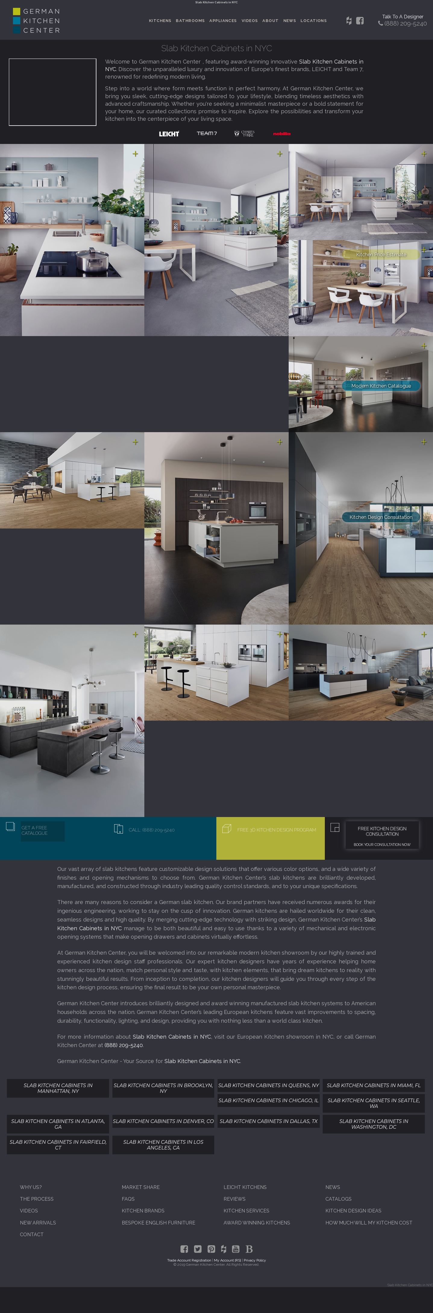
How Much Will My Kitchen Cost (369, 1223)
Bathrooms (190, 20)
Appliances (223, 20)
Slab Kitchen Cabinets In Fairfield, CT (58, 1145)
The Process (37, 1199)
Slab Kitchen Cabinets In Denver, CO (163, 1121)
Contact (32, 1234)
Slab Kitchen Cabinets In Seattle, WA (374, 1103)
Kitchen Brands (143, 1211)
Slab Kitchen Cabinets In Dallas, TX (269, 1121)
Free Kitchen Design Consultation (382, 831)
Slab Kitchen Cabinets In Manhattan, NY (58, 1088)
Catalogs (338, 1199)
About (270, 20)
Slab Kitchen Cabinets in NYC (172, 1037)
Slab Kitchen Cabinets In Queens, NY (268, 1085)
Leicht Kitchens (245, 1187)
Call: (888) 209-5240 (152, 830)
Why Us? (31, 1187)
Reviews (235, 1199)
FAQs (128, 1199)
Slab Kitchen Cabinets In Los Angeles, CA (163, 1145)
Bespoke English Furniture (158, 1223)
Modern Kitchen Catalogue (381, 386)
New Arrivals (38, 1223)
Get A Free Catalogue (35, 830)
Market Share (141, 1187)
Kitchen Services (246, 1211)
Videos (250, 20)
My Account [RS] (227, 1260)
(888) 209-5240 (124, 1045)
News (290, 20)
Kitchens (160, 20)
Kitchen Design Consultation (381, 517)
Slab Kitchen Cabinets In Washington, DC (373, 1124)
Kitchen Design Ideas (353, 1211)
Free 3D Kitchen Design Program (276, 830)
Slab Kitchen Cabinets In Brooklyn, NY (163, 1088)
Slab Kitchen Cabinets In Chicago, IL (268, 1100)
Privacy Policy (255, 1260)
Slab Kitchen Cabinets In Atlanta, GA (58, 1124)
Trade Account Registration (189, 1260)
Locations (314, 20)
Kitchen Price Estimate (381, 254)
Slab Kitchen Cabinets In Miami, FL (374, 1085)
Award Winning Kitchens (257, 1223)
